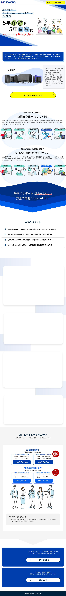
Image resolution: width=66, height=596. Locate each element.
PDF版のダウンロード (33, 95)
